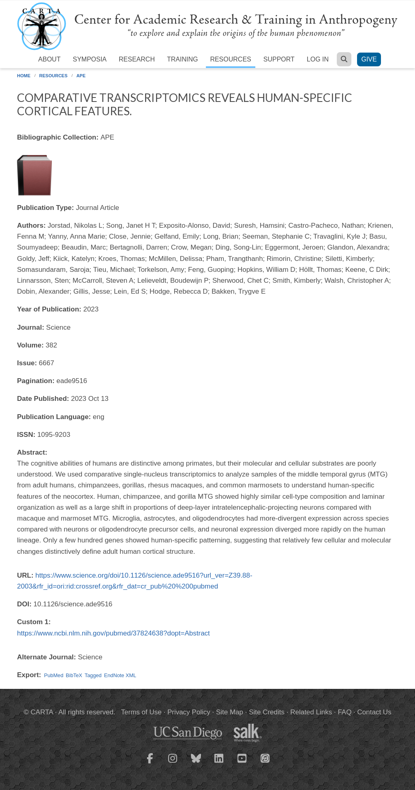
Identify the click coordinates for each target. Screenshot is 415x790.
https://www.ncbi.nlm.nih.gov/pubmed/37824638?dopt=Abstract (113, 633)
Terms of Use (141, 712)
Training (182, 59)
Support (279, 59)
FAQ (344, 712)
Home (23, 75)
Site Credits (267, 712)
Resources (230, 59)
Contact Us (374, 712)
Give (368, 59)
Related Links (311, 712)
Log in (318, 59)
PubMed (54, 675)
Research (137, 59)
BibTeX (74, 675)
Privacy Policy (188, 712)
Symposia (90, 59)
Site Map (229, 712)
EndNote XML (120, 675)
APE (81, 75)
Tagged (93, 675)
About (49, 59)
